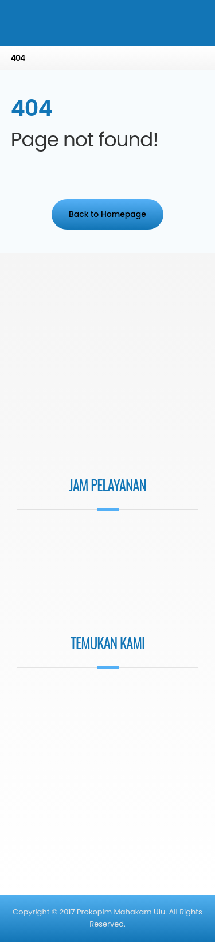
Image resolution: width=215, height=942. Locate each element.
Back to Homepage (107, 214)
